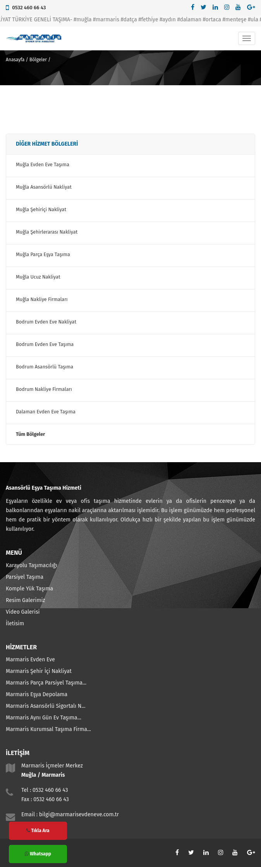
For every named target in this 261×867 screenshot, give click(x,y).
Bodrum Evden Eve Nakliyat (46, 322)
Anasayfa (15, 59)
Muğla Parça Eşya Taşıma (43, 254)
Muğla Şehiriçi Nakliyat (41, 209)
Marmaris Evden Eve (30, 659)
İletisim (15, 623)
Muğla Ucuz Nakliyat (38, 277)
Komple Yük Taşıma (29, 588)
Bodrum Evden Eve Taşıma (45, 344)
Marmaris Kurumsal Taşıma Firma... (48, 729)
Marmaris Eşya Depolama (36, 694)
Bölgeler (38, 59)
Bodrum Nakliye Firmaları (44, 389)
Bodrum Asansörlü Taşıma (44, 367)
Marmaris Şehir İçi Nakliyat (39, 671)
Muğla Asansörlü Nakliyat (44, 187)
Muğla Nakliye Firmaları (42, 299)
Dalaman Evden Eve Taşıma (46, 412)
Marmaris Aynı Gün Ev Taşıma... (43, 717)
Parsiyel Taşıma (24, 577)
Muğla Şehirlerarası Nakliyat (46, 232)
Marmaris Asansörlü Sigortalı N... (46, 706)
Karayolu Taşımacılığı (31, 565)
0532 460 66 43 (29, 7)
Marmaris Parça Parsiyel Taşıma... (46, 682)
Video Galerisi (22, 612)
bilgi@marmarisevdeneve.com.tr (79, 814)
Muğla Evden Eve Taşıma (42, 164)
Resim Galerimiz (25, 600)
